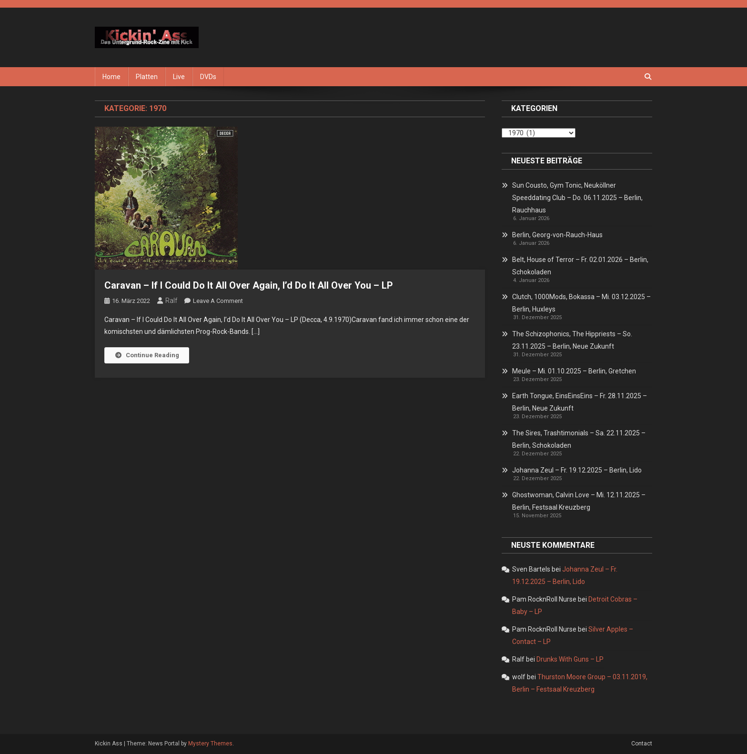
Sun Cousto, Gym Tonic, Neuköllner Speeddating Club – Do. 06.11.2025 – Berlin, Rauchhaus (577, 197)
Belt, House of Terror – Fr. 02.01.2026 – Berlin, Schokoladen (580, 266)
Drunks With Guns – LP (570, 659)
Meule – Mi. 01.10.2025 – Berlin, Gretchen (574, 371)
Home (111, 76)
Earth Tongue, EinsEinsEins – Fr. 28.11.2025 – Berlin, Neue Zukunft (579, 402)
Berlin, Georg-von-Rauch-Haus (557, 235)
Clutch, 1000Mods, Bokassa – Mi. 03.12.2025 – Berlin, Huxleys (581, 303)
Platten (147, 76)
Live (179, 76)
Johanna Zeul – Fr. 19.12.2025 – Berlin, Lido (577, 470)
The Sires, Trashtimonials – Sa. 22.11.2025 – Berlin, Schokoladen (579, 439)
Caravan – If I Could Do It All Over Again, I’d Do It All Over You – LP (248, 285)
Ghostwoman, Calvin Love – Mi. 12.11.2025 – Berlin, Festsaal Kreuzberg (579, 501)
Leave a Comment (218, 300)
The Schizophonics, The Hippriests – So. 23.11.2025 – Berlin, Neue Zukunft (572, 340)
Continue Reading (146, 355)
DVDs (208, 76)
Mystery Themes (210, 743)
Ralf (171, 300)
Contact (641, 743)
